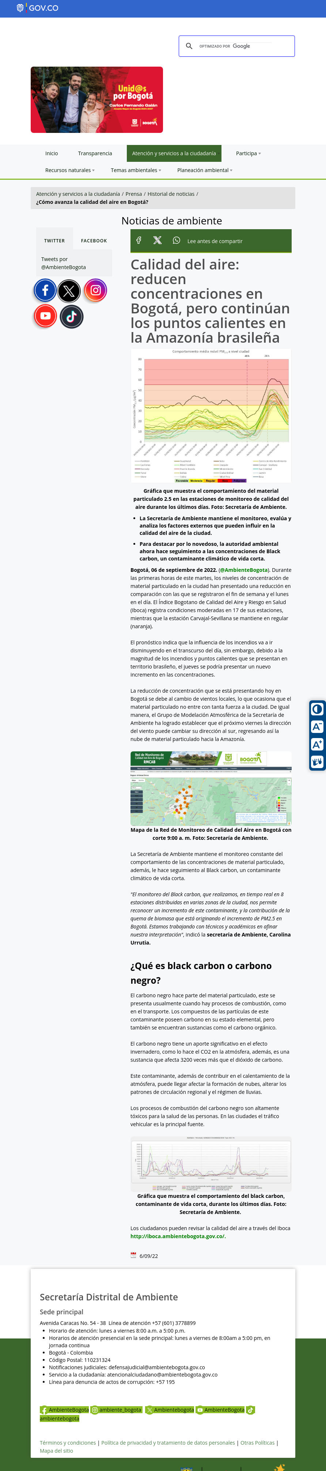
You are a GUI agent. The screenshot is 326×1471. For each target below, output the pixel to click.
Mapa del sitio (56, 1450)
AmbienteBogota (64, 1409)
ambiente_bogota (116, 1409)
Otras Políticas (257, 1442)
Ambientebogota (169, 1409)
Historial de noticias (171, 193)
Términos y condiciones (68, 1442)
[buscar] (236, 46)
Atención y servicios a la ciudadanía (78, 193)
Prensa (134, 193)
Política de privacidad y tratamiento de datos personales (168, 1442)
